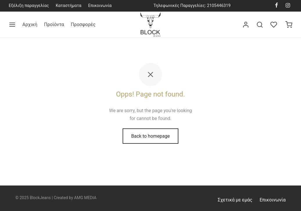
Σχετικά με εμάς (235, 200)
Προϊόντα (54, 24)
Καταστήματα (68, 5)
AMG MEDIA (85, 197)
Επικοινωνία (100, 5)
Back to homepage (150, 136)
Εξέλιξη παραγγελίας (29, 5)
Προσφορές (83, 24)
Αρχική (29, 24)
